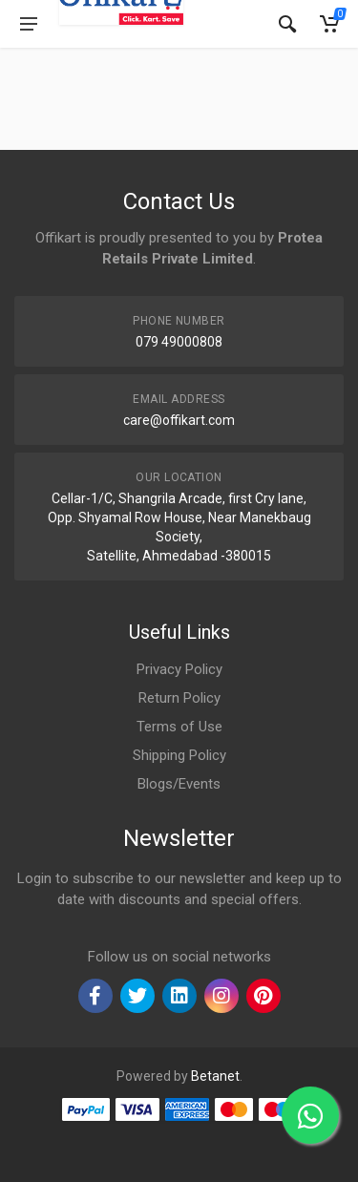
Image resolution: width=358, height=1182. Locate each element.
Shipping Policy (179, 755)
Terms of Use (179, 726)
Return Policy (179, 698)
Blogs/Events (179, 783)
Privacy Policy (179, 669)
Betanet (215, 1076)
